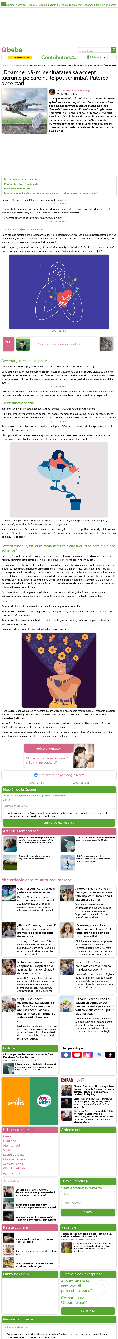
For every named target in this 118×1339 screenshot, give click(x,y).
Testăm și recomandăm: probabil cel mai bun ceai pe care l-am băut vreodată (86, 1234)
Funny (97, 5)
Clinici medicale (14, 1167)
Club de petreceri (15, 1158)
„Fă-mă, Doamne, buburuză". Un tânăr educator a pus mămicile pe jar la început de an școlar (37, 929)
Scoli (6, 1148)
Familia (73, 5)
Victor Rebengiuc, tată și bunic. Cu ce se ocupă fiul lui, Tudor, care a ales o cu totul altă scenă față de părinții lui (93, 1101)
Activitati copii (13, 1162)
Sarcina (10, 5)
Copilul (43, 5)
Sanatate (88, 5)
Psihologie (54, 5)
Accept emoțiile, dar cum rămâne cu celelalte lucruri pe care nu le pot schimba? (52, 193)
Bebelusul (32, 5)
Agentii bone (12, 1171)
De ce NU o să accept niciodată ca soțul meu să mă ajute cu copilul (93, 964)
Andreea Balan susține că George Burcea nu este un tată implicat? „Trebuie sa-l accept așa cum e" (93, 893)
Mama (64, 5)
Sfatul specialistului (19, 65)
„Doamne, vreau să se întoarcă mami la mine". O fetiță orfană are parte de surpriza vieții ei (93, 929)
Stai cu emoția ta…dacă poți (22, 179)
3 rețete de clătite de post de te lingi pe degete (36, 1251)
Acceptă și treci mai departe (22, 184)
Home (5, 65)
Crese (7, 1135)
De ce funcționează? (18, 188)
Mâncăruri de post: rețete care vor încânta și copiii (34, 1239)
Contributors (109, 5)
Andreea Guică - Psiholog (75, 90)
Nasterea (21, 5)
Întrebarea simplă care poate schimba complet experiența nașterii (35, 1205)
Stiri (80, 5)
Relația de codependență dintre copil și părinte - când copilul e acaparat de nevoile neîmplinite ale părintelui (37, 838)
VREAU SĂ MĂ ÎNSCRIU (59, 821)
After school (11, 1144)
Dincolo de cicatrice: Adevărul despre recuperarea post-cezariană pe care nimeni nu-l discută (35, 1191)
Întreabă (88, 1310)
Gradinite (9, 1139)
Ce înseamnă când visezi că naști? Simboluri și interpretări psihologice (35, 1217)
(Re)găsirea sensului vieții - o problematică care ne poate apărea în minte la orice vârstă (94, 857)
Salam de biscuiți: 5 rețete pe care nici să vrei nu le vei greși (34, 1263)
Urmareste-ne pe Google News (59, 773)
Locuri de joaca (13, 1153)
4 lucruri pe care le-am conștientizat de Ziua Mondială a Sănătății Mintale (95, 837)
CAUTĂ (88, 1212)
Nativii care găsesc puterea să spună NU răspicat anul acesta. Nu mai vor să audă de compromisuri (36, 966)
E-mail (6, 797)
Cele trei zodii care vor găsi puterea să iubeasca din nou (36, 889)
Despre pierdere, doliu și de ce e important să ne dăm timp (34, 856)
